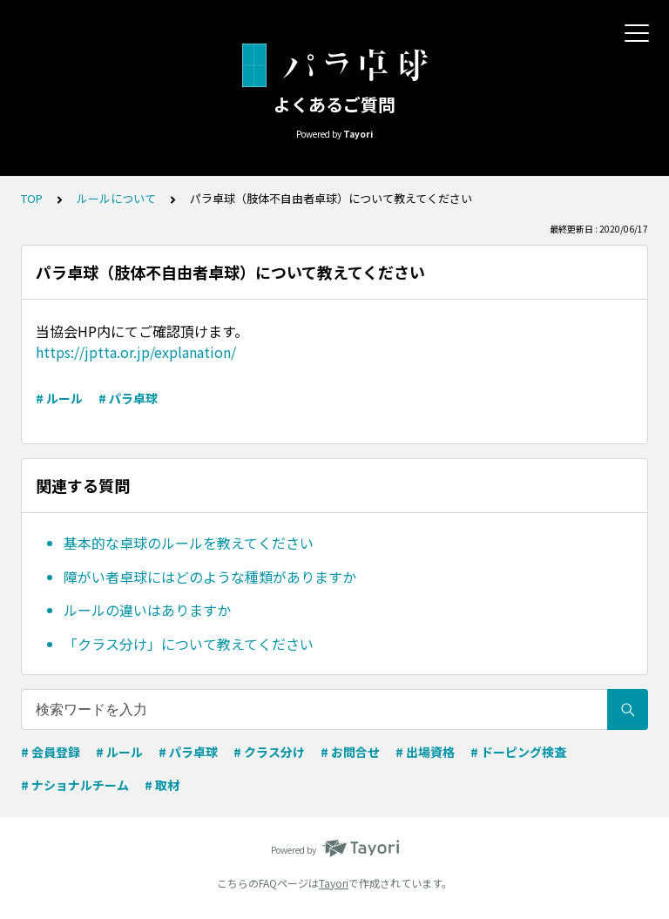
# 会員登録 (50, 751)
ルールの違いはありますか (147, 609)
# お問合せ (350, 751)
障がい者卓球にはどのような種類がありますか (210, 576)
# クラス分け (269, 751)
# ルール (59, 398)
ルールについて (116, 198)
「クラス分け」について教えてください (189, 643)
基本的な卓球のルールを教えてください (189, 542)
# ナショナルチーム (75, 785)
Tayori (333, 882)
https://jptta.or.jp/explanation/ (136, 351)
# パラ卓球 (128, 398)
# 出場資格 (425, 751)
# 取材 (162, 785)
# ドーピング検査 (518, 751)
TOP (32, 198)
